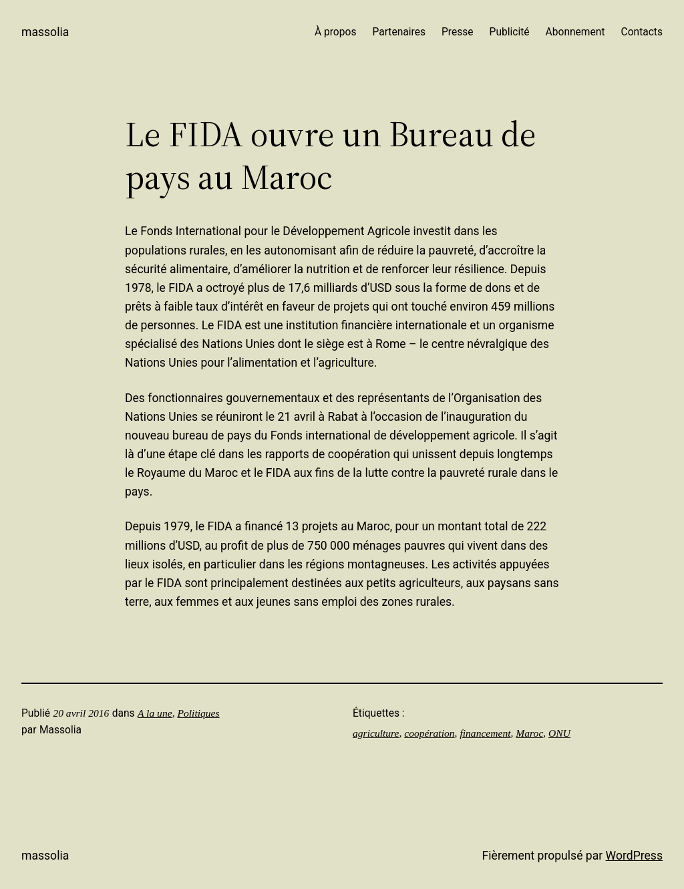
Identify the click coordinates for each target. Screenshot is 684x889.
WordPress (634, 855)
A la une (155, 713)
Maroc (529, 733)
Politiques (198, 713)
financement (485, 733)
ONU (559, 733)
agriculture (376, 733)
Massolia (45, 32)
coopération (429, 733)
